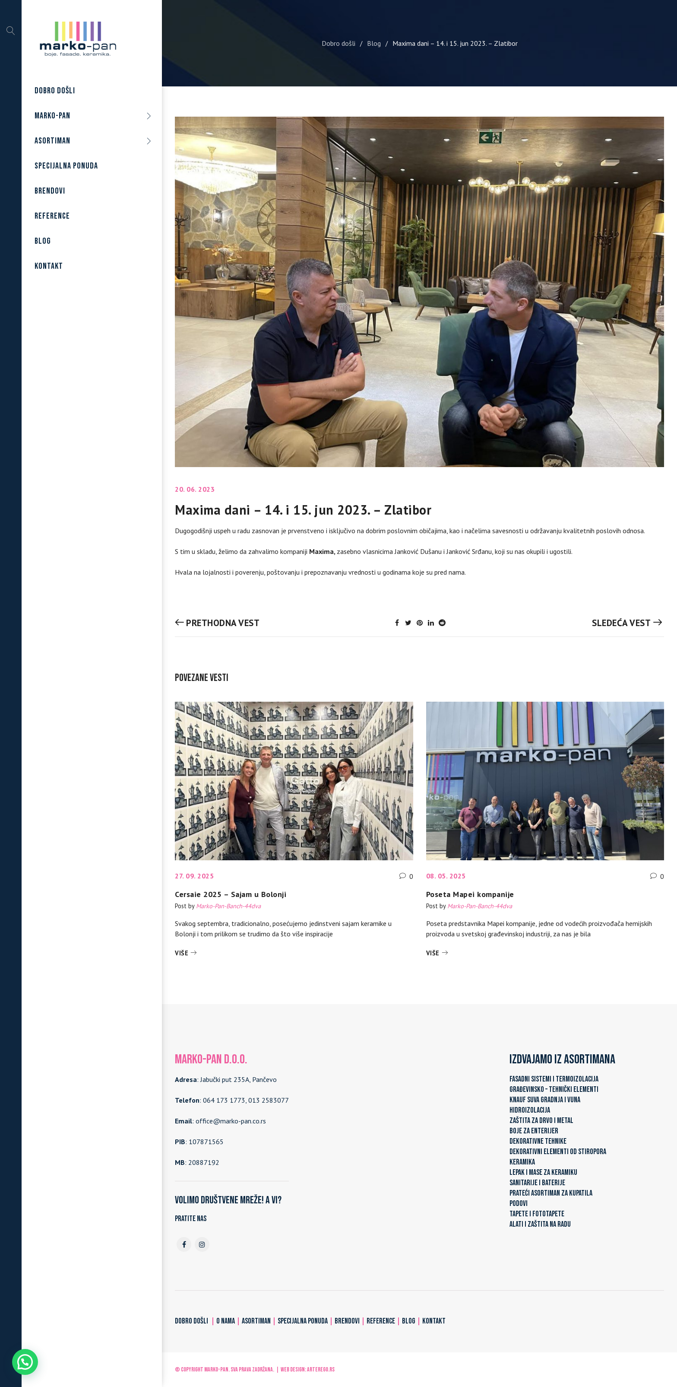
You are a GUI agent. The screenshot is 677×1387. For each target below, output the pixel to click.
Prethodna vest (222, 623)
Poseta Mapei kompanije (470, 894)
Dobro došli (338, 43)
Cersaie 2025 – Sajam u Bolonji (230, 894)
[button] (25, 1362)
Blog (374, 43)
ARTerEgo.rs (321, 1369)
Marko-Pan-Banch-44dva (228, 906)
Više (181, 953)
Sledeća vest (621, 623)
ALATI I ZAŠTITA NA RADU (540, 1224)
